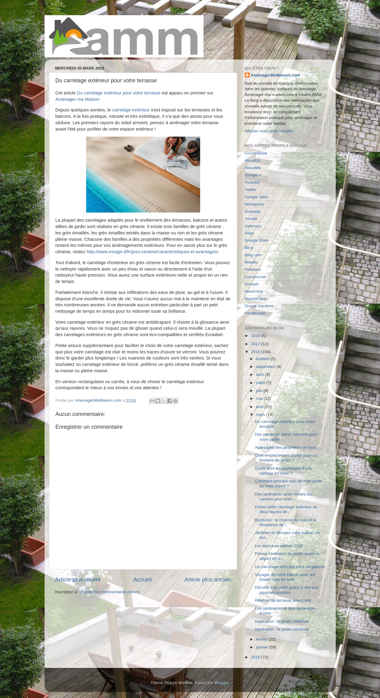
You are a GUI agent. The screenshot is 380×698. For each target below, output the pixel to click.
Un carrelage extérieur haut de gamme (290, 566)
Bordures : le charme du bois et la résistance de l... (285, 522)
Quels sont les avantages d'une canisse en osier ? (283, 470)
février (262, 639)
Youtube (252, 182)
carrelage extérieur (131, 109)
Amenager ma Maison (77, 99)
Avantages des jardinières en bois (285, 447)
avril (260, 406)
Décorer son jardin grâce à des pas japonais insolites (286, 589)
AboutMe (253, 167)
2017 (256, 344)
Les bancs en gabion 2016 (279, 545)
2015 (256, 657)
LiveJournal (255, 276)
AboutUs (253, 160)
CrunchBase (256, 153)
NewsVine (254, 291)
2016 (256, 351)
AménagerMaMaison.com (275, 75)
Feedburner (255, 313)
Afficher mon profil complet (269, 131)
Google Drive (257, 240)
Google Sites (256, 197)
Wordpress (254, 204)
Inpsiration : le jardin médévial (282, 629)
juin (260, 390)
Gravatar (253, 211)
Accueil (142, 579)
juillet (261, 382)
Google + (253, 175)
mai (260, 398)
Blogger (222, 682)
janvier (262, 647)
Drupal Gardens (259, 306)
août (260, 374)
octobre (263, 358)
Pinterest (253, 269)
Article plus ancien (207, 579)
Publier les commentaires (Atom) (110, 592)
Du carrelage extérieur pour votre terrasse (118, 92)
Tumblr (251, 218)
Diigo (249, 233)
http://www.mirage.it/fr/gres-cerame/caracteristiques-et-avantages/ (152, 251)
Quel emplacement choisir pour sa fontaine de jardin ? (286, 457)
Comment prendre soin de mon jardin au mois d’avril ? (288, 483)
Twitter (251, 189)
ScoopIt (252, 284)
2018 (256, 335)
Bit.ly (249, 247)
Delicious (253, 226)
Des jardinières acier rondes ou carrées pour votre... (283, 496)
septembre (266, 366)
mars (261, 414)
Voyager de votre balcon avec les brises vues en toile (285, 577)
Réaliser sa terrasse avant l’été (283, 600)
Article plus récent (78, 579)
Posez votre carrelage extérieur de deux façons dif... (286, 509)
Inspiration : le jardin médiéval (282, 621)
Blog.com (253, 255)
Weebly (251, 262)
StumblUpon (256, 298)
